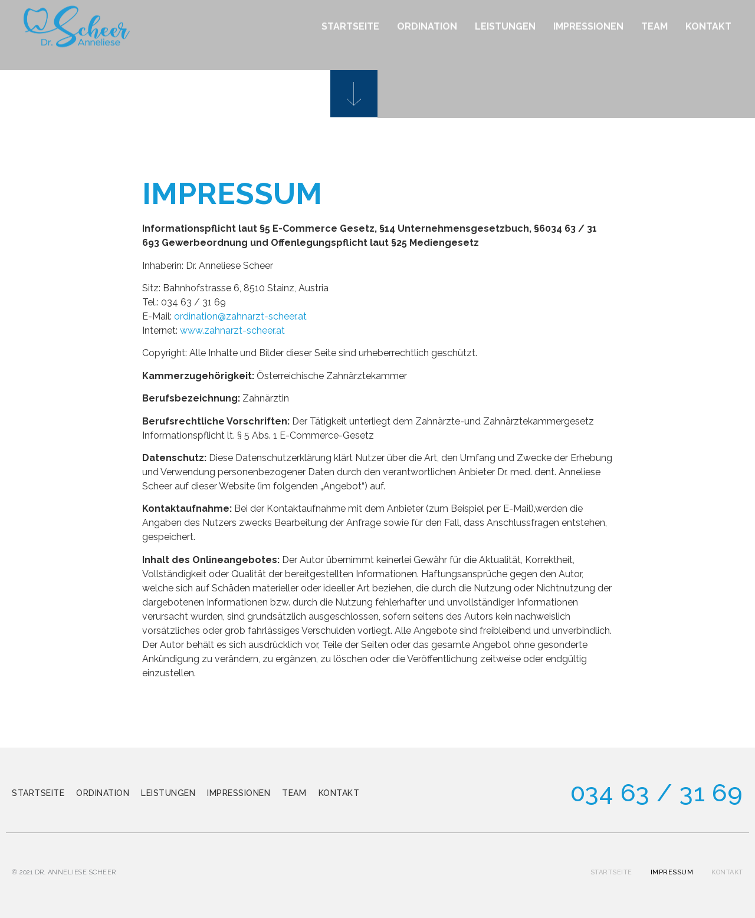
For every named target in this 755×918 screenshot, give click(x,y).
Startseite (38, 793)
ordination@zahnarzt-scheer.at (240, 316)
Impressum (672, 872)
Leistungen (168, 793)
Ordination (102, 793)
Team (294, 793)
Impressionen (238, 793)
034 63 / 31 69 (656, 792)
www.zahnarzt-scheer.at (232, 330)
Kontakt (339, 793)
